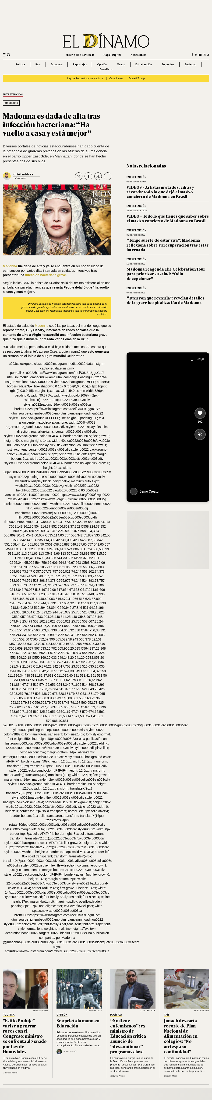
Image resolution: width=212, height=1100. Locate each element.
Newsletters (138, 54)
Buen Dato (106, 69)
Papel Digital (112, 54)
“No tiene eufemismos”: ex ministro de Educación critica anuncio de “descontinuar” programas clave (128, 1036)
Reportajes (80, 64)
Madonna (10, 266)
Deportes (168, 64)
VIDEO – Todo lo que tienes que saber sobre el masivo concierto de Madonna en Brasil (168, 218)
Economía (57, 64)
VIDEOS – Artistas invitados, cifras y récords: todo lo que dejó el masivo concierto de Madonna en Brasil (160, 191)
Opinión (102, 64)
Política (20, 64)
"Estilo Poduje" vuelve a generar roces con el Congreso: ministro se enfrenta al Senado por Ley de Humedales (25, 1036)
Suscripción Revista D (80, 54)
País (38, 64)
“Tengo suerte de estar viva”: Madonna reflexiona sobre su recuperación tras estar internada (167, 244)
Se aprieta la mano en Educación (78, 1023)
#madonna (11, 102)
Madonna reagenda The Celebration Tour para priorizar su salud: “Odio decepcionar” (166, 273)
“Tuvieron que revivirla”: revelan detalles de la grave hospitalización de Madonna (165, 300)
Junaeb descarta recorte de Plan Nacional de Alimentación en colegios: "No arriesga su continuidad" (181, 1036)
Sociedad (190, 64)
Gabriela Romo (10, 1073)
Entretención (143, 64)
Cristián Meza (23, 174)
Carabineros (116, 78)
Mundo (121, 64)
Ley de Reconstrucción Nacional (85, 78)
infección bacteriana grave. (45, 275)
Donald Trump (137, 78)
